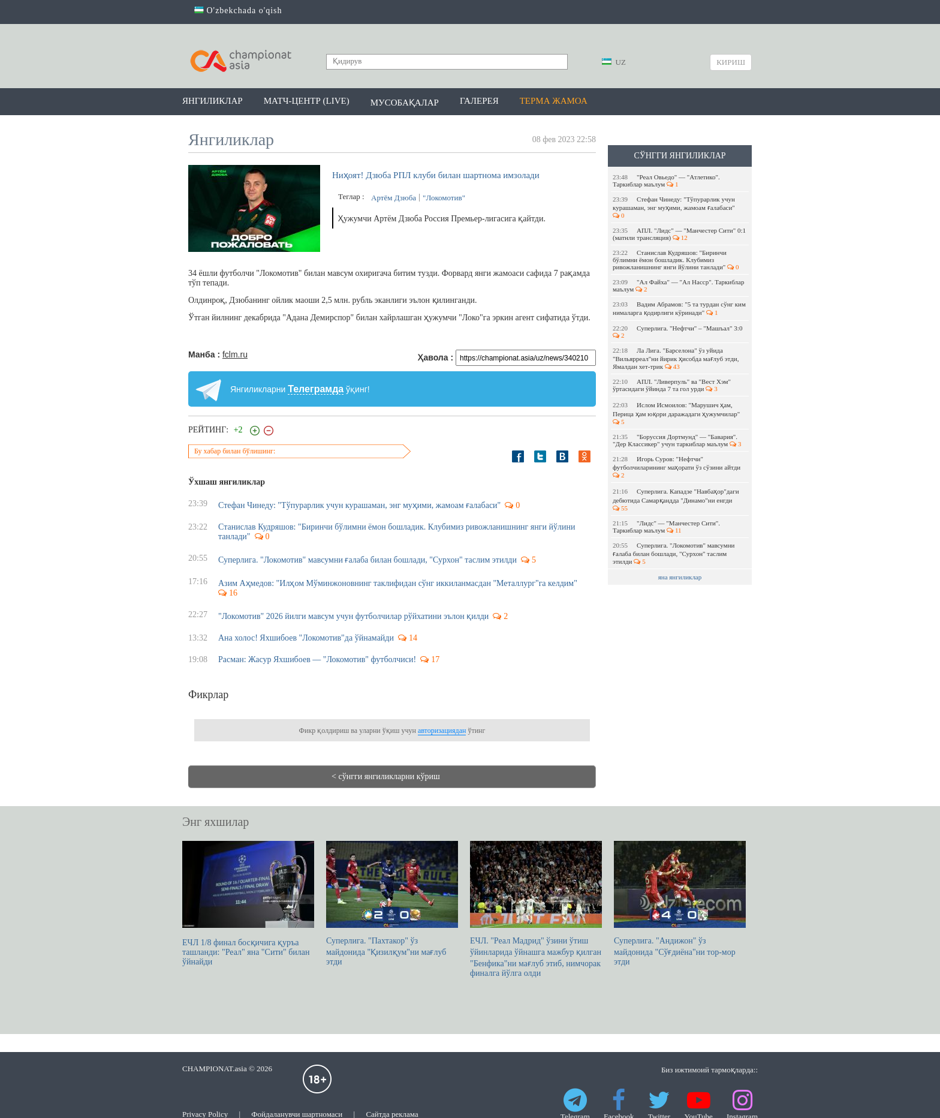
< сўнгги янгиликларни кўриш (386, 776)
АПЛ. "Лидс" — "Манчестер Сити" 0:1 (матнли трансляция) (679, 234)
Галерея (479, 101)
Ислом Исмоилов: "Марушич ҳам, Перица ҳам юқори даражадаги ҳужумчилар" (677, 413)
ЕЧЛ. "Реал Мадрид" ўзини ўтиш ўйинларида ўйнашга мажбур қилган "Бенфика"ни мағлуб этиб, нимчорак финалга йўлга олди (536, 909)
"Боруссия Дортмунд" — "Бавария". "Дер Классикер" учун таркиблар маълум (677, 440)
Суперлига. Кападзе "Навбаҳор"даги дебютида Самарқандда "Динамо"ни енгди (676, 500)
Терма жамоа (554, 101)
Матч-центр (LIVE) (307, 101)
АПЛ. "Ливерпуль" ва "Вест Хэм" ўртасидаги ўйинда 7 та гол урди (672, 385)
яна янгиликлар (680, 577)
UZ (614, 62)
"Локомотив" (444, 198)
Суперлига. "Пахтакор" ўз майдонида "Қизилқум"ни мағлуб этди (392, 903)
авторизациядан (442, 730)
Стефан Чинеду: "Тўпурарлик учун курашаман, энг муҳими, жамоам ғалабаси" (675, 207)
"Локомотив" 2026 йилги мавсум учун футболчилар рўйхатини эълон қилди (353, 616)
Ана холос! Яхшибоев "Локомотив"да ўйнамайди (306, 637)
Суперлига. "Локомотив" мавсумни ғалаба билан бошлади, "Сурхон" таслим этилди (673, 553)
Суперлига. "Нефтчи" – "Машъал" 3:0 (678, 331)
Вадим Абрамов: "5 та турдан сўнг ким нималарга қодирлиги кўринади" (679, 308)
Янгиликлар (212, 101)
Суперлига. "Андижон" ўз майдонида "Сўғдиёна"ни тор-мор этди (680, 903)
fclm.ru (235, 354)
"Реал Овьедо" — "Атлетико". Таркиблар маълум (666, 180)
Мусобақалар (404, 102)
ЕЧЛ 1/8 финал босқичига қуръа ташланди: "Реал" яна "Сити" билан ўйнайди (248, 903)
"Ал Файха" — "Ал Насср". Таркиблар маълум (678, 285)
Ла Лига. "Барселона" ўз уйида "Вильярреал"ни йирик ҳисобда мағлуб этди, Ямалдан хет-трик (676, 358)
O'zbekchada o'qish (238, 10)
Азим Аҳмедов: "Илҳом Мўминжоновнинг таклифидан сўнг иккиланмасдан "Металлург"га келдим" (397, 583)
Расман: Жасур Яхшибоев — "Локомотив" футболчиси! (317, 659)
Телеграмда (316, 389)
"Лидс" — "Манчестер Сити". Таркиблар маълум (666, 526)
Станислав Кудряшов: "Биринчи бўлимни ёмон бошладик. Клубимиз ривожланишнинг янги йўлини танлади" (676, 260)
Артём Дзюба (393, 198)
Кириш (730, 62)
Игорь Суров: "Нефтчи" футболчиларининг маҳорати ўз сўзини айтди (677, 467)
